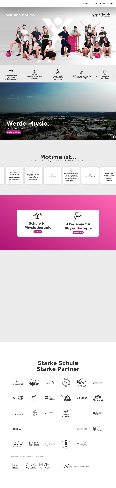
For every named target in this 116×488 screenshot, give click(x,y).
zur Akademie (78, 232)
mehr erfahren (13, 132)
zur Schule (37, 232)
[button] (86, 4)
